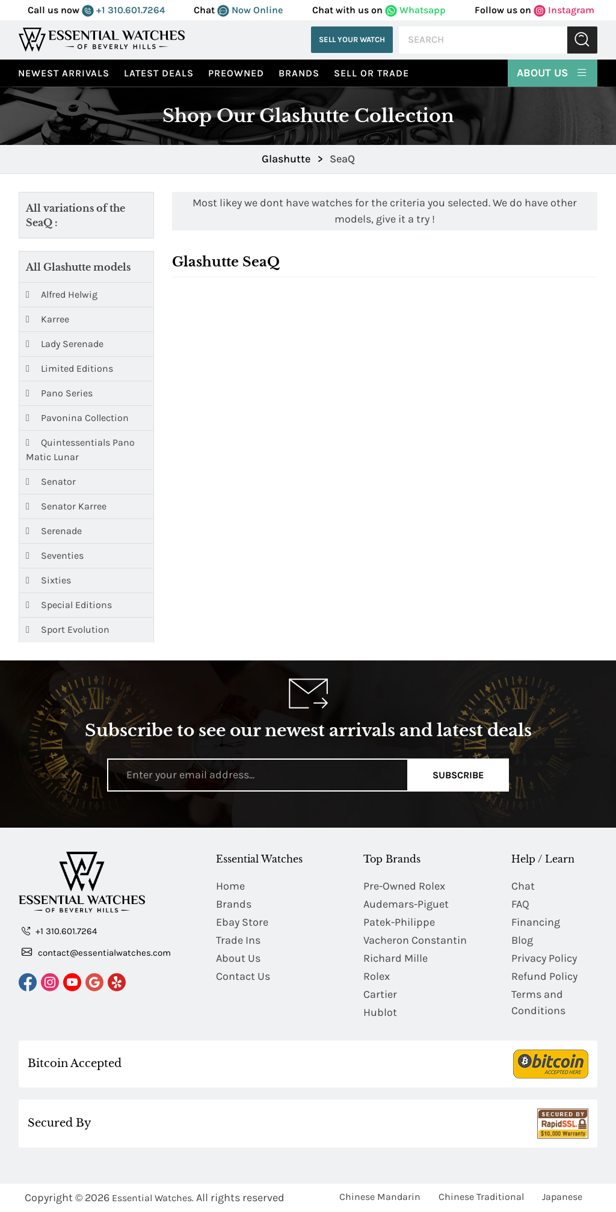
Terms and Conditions (538, 1002)
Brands (299, 73)
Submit (582, 40)
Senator (51, 481)
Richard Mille (395, 958)
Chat (523, 886)
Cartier (380, 994)
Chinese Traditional (481, 1196)
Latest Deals (159, 73)
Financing (535, 922)
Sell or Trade (371, 73)
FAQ (520, 904)
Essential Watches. (153, 1198)
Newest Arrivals (63, 73)
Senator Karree (66, 506)
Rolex (376, 976)
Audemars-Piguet (406, 904)
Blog (522, 940)
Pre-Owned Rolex (404, 886)
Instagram (564, 10)
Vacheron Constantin (415, 940)
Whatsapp (415, 10)
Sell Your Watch (352, 39)
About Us (552, 72)
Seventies (55, 555)
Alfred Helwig (61, 294)
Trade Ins (238, 940)
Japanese (562, 1196)
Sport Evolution (67, 629)
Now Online (250, 10)
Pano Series (59, 393)
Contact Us (243, 976)
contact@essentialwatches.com (96, 952)
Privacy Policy (544, 958)
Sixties (48, 580)
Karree (47, 319)
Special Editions (69, 605)
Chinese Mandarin (379, 1196)
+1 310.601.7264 (123, 10)
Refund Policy (544, 976)
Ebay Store (242, 922)
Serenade (54, 531)
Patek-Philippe (399, 922)
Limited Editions (69, 368)
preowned (236, 73)
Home (230, 886)
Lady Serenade (64, 343)
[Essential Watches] (102, 39)
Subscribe (458, 775)
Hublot (380, 1012)
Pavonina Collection (77, 417)
